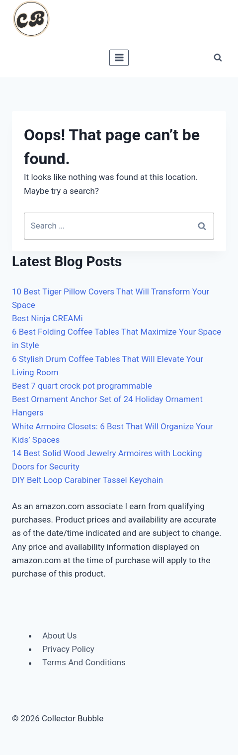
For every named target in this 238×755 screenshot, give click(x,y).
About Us (59, 635)
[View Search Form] (217, 57)
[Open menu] (119, 58)
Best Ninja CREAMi (47, 318)
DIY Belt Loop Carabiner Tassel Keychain (87, 480)
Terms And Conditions (84, 663)
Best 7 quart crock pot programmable (82, 386)
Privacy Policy (68, 649)
